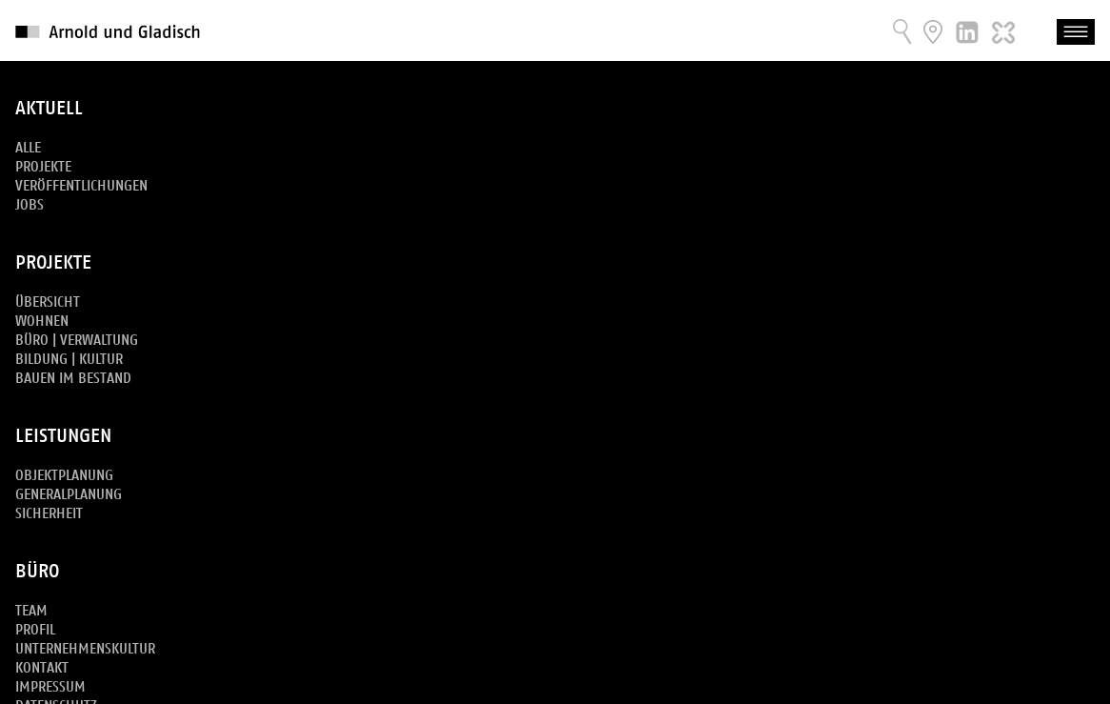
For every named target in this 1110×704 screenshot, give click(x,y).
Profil (35, 630)
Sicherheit (49, 514)
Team (31, 611)
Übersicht (47, 302)
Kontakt (42, 668)
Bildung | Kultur (69, 359)
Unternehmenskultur (85, 649)
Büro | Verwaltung (76, 340)
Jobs (29, 205)
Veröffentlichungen (81, 186)
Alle (28, 148)
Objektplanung (64, 476)
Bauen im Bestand (73, 379)
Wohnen (42, 321)
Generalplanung (68, 495)
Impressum (50, 687)
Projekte (43, 167)
